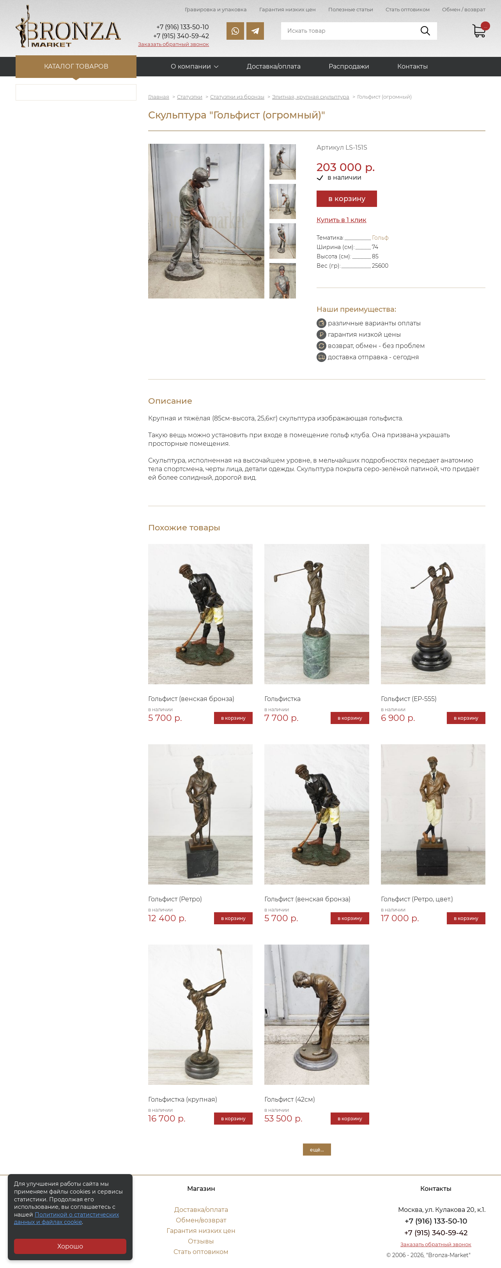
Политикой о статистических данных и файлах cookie (66, 1218)
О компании (191, 66)
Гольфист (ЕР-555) (409, 699)
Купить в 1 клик (341, 220)
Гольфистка (282, 699)
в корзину (346, 198)
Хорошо (70, 1246)
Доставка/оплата (274, 66)
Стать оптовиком (408, 9)
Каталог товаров (76, 66)
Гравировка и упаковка (216, 9)
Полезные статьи (350, 9)
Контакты (412, 66)
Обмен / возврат (463, 9)
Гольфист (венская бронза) (191, 699)
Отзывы (201, 1241)
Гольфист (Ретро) (175, 899)
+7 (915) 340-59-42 (435, 1233)
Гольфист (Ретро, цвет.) (417, 899)
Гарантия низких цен (287, 9)
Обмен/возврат (201, 1220)
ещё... (317, 1149)
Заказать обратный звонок (173, 44)
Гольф (380, 237)
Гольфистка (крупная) (182, 1099)
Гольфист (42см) (289, 1099)
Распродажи (349, 66)
